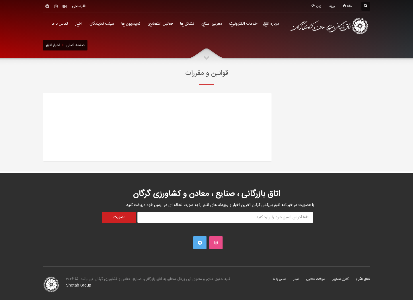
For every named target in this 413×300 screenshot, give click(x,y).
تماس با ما (60, 23)
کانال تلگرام (363, 279)
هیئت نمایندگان (101, 23)
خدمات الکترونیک (243, 23)
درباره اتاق (271, 23)
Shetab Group (78, 285)
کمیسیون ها (131, 23)
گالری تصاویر (340, 279)
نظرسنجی (79, 6)
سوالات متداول (315, 279)
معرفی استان (211, 23)
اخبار (78, 23)
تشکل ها (187, 23)
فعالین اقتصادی (160, 23)
